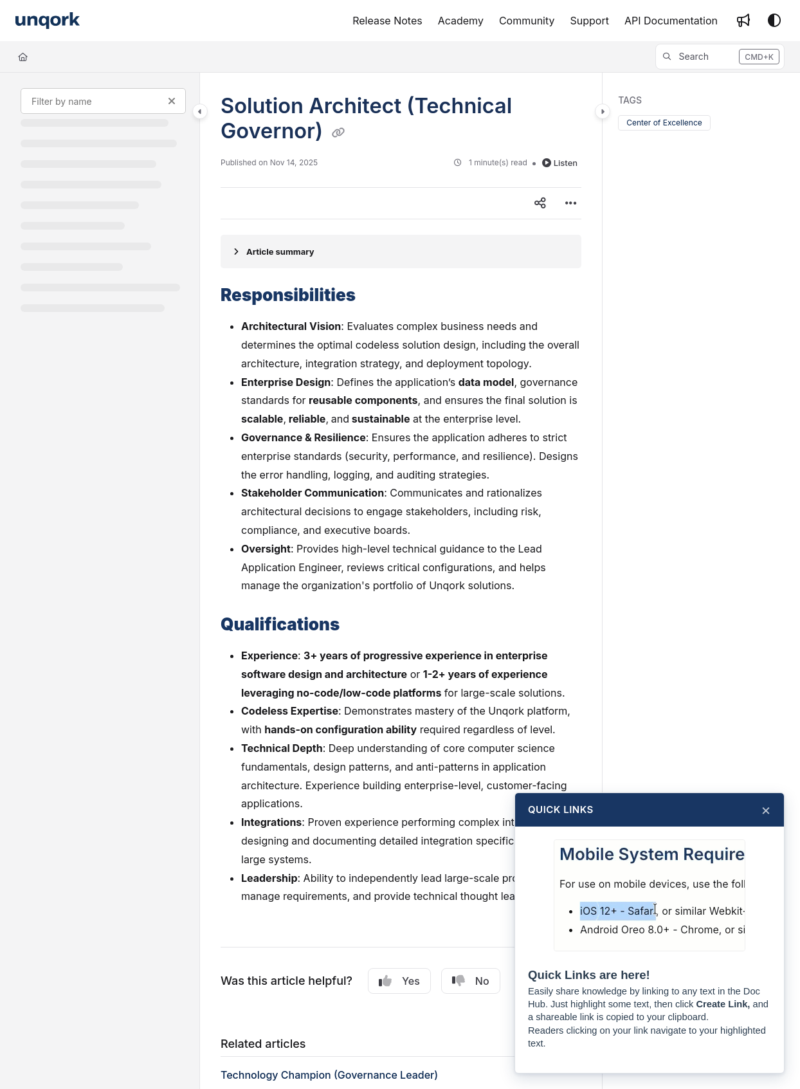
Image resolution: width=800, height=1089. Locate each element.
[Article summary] (401, 251)
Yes (399, 981)
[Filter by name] (103, 101)
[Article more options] (571, 203)
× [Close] (766, 810)
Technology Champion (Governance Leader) (329, 1074)
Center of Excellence (664, 122)
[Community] (527, 20)
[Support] (589, 20)
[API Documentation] (671, 20)
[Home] (23, 56)
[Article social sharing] (540, 203)
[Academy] (461, 20)
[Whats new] (743, 20)
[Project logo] (47, 21)
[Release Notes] (387, 20)
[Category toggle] (200, 111)
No (470, 981)
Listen (559, 163)
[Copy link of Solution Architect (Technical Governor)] (338, 132)
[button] (720, 56)
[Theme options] (774, 20)
